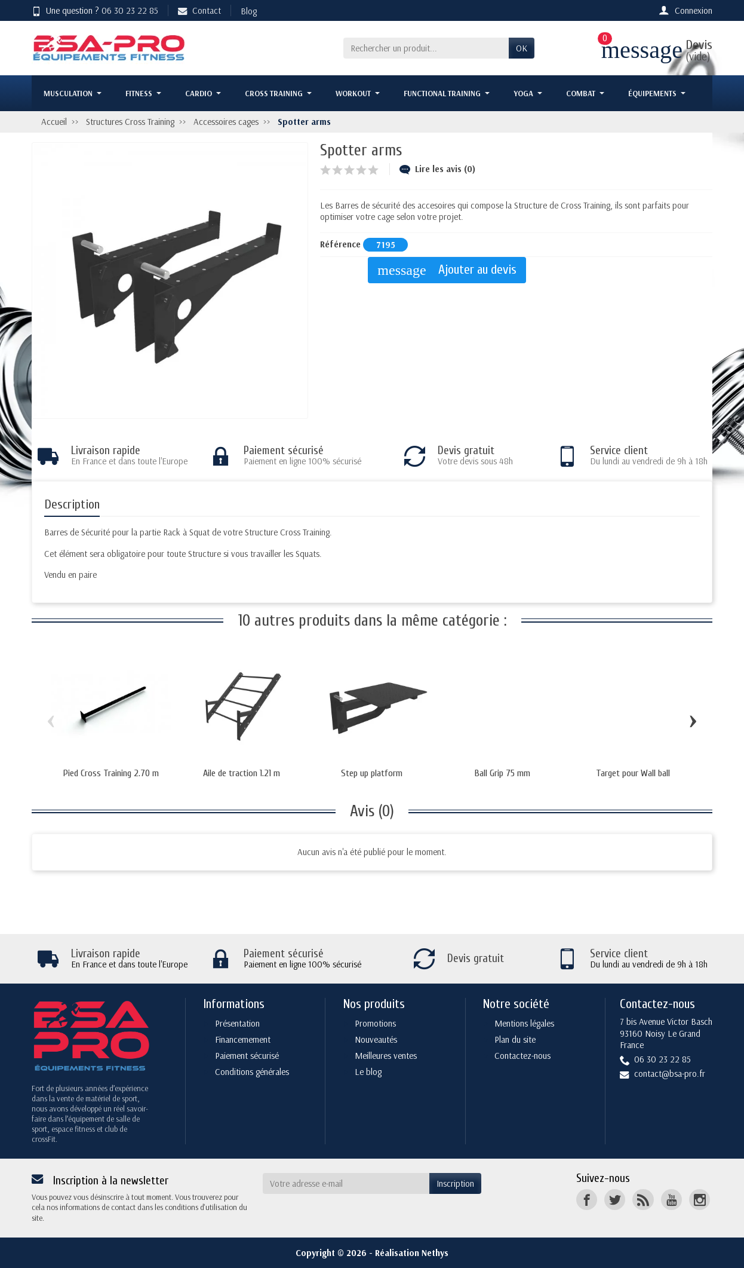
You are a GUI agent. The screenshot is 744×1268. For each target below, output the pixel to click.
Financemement (242, 1039)
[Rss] (642, 1199)
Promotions (375, 1023)
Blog (249, 11)
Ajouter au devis (446, 270)
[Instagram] (699, 1199)
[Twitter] (614, 1199)
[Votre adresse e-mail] (346, 1184)
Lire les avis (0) (437, 168)
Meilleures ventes (386, 1055)
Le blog (368, 1071)
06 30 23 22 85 (130, 10)
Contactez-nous (522, 1055)
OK (521, 48)
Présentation (237, 1023)
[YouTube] (671, 1199)
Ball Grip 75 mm (502, 773)
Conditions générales (252, 1071)
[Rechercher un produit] (426, 48)
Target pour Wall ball (633, 773)
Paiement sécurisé (247, 1055)
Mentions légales (524, 1023)
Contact (199, 10)
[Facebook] (586, 1199)
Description (72, 504)
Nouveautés (376, 1039)
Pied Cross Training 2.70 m (111, 773)
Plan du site (515, 1039)
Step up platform (371, 773)
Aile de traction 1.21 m (241, 773)
